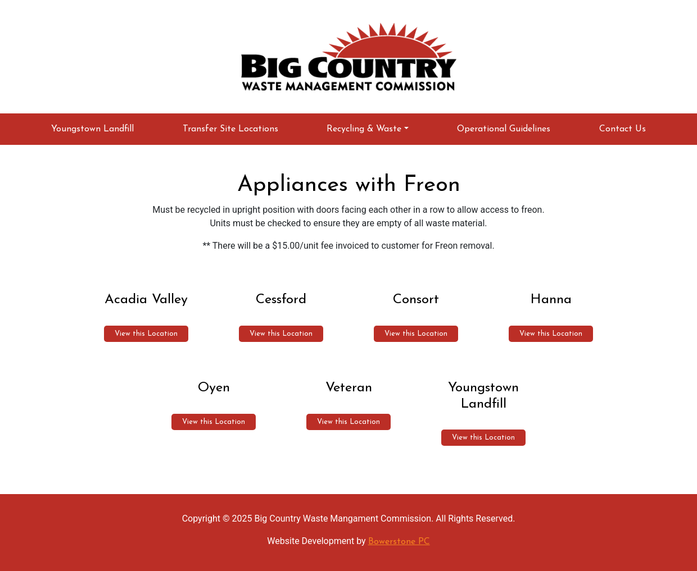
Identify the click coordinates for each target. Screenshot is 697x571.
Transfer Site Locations (230, 129)
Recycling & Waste (364, 129)
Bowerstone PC (399, 541)
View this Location (146, 333)
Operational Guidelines (503, 129)
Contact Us (622, 129)
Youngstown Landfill (92, 129)
